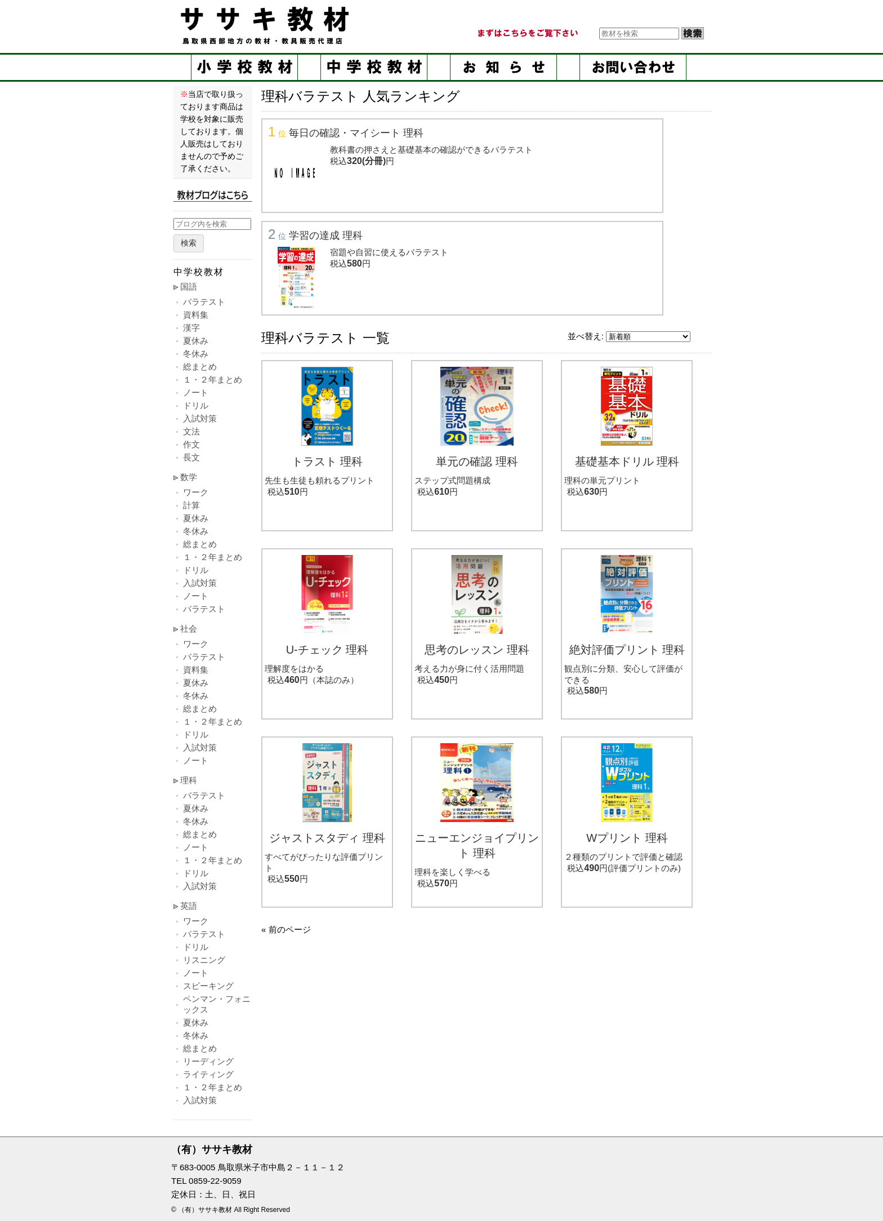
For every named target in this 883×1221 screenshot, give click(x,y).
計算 (191, 505)
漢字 (191, 327)
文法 (191, 431)
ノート (195, 392)
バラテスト (204, 302)
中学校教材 (374, 67)
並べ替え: (586, 336)
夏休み (195, 340)
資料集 (195, 314)
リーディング (208, 1061)
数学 (188, 477)
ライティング (208, 1074)
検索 (189, 243)
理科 (188, 780)
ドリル (195, 405)
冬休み (195, 353)
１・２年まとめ (212, 379)
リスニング (204, 960)
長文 (191, 457)
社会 (188, 628)
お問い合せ (633, 67)
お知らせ (503, 67)
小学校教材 (244, 67)
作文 (191, 444)
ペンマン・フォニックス (217, 1004)
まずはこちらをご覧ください (527, 33)
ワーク (195, 492)
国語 (188, 286)
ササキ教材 (267, 25)
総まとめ (200, 366)
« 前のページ (286, 929)
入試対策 (200, 418)
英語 (188, 906)
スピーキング (208, 986)
